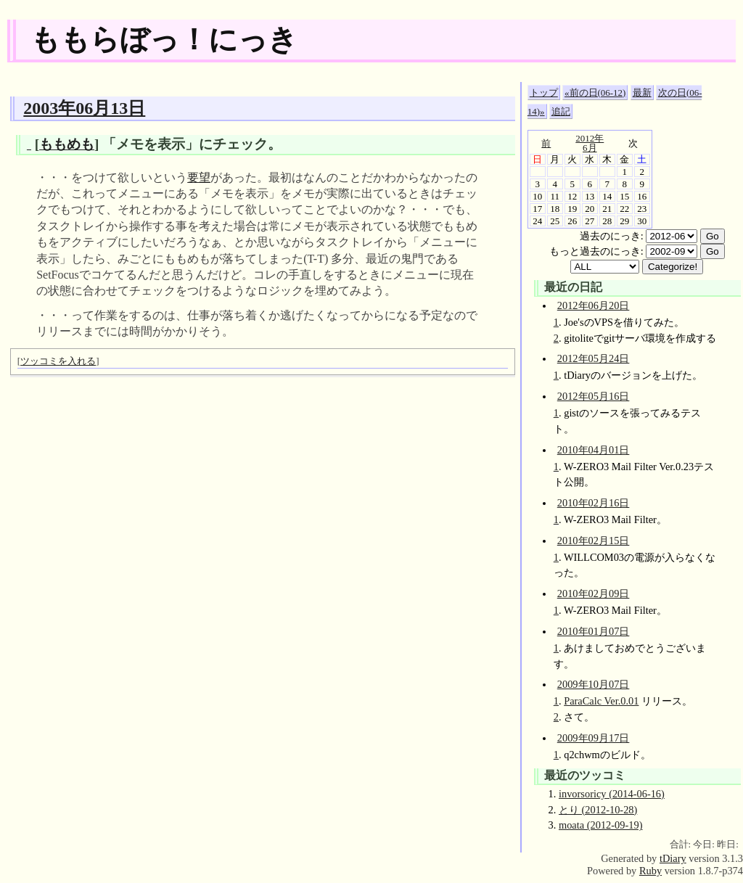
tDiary (673, 858)
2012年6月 (589, 143)
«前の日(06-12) (595, 92)
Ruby (650, 870)
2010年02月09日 (593, 593)
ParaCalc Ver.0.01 (601, 701)
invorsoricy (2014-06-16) (612, 794)
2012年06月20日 (593, 305)
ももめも (66, 144)
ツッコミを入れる (58, 361)
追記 (560, 111)
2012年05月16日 (593, 396)
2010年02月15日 (593, 540)
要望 (198, 177)
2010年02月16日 (593, 503)
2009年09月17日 (593, 738)
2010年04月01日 (593, 450)
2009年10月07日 (593, 684)
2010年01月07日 (593, 631)
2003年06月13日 (84, 108)
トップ (544, 92)
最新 (642, 92)
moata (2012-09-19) (601, 825)
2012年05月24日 (593, 358)
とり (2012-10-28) (598, 810)
